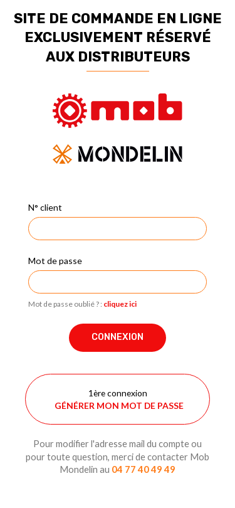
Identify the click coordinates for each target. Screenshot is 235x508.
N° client (45, 207)
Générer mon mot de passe (119, 405)
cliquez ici (120, 304)
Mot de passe (55, 260)
